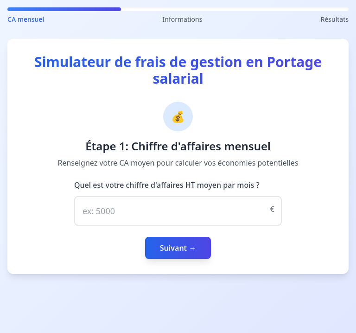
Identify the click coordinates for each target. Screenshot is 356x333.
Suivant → (178, 248)
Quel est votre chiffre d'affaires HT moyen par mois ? (167, 185)
